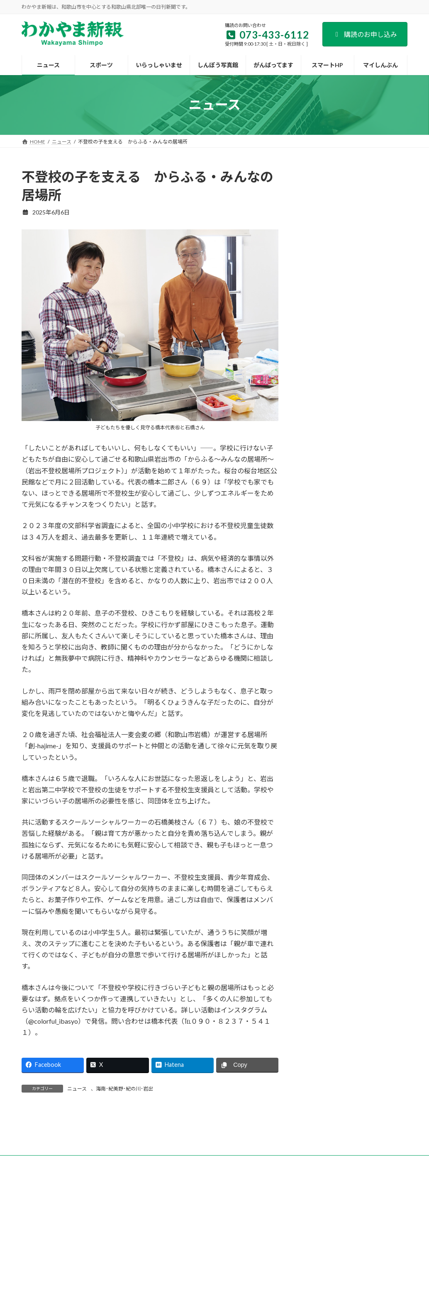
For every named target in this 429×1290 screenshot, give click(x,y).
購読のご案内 (102, 1205)
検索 (390, 174)
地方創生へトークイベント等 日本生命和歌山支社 (379, 529)
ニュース (77, 1089)
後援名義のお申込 (260, 1205)
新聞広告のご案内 (204, 1205)
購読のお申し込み (365, 34)
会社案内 (61, 1205)
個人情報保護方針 (316, 1205)
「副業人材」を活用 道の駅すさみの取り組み (382, 567)
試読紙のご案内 (151, 1205)
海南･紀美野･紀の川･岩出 (124, 1089)
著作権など (365, 1205)
